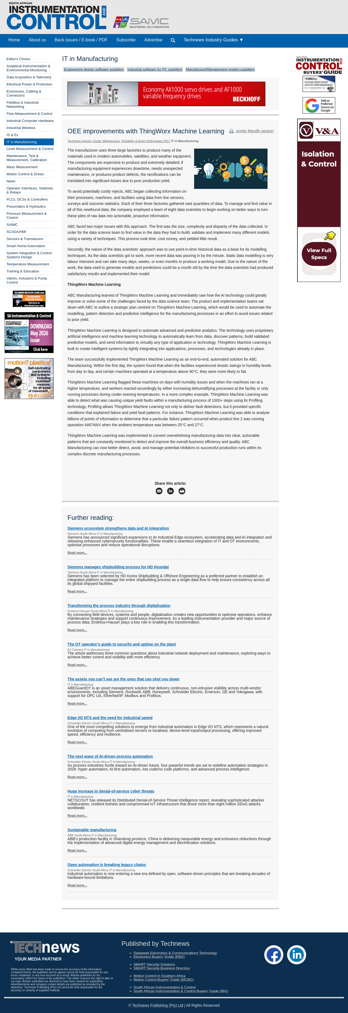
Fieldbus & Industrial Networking (23, 104)
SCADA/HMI (16, 232)
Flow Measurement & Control (29, 114)
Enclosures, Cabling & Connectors (24, 93)
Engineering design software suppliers (94, 69)
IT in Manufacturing (22, 142)
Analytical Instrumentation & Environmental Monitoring (28, 68)
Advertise (153, 40)
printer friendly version (251, 131)
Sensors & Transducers (25, 239)
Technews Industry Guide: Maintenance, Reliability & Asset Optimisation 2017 (118, 141)
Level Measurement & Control (30, 149)
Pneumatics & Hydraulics (26, 206)
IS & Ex (12, 135)
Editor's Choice (18, 59)
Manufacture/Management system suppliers (220, 69)
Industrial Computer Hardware (30, 121)
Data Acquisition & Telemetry (29, 77)
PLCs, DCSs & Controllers (27, 199)
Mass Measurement (22, 167)
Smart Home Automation (26, 246)
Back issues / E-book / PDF (81, 40)
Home (14, 40)
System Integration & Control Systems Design (29, 255)
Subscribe (126, 40)
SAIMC (12, 225)
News (11, 181)
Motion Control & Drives (25, 174)
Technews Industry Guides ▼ (214, 39)
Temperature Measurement (28, 264)
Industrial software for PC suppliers (155, 69)
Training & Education (23, 271)
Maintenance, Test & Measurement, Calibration (27, 158)
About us (37, 40)
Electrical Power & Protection (29, 84)
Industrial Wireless (21, 128)
